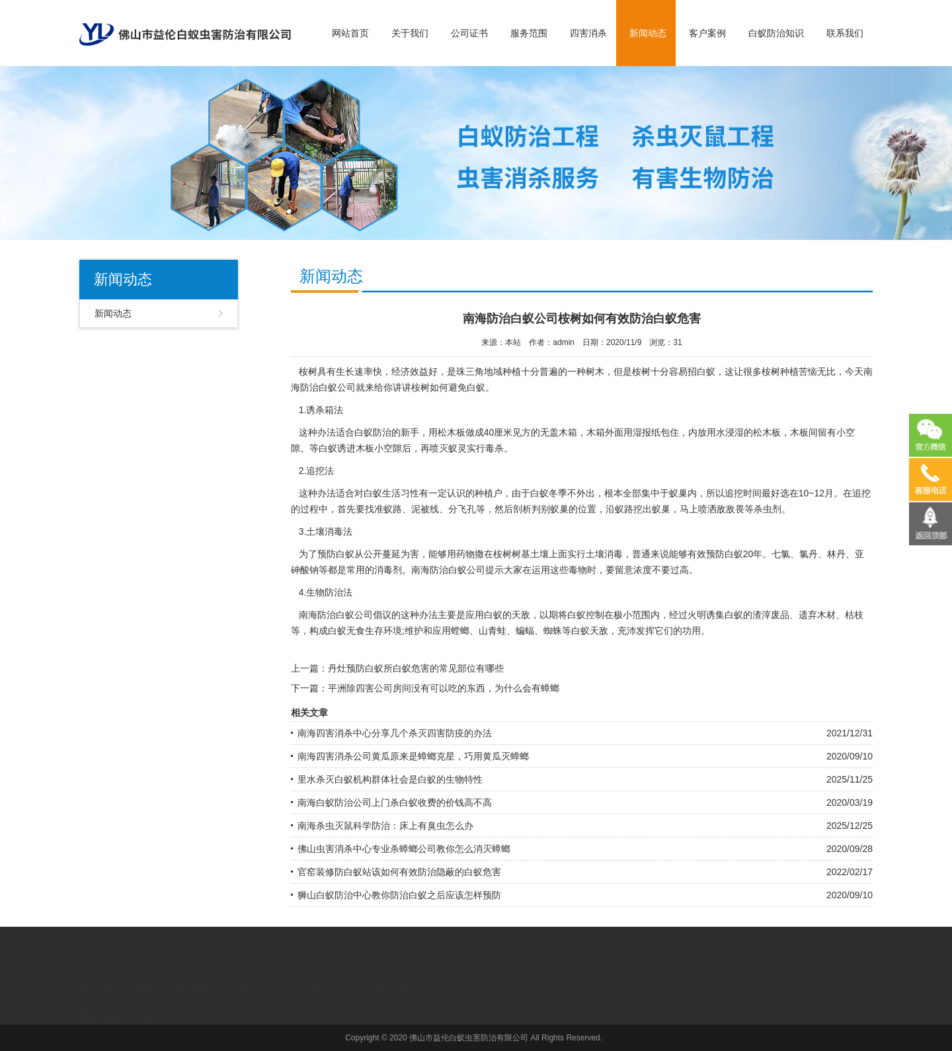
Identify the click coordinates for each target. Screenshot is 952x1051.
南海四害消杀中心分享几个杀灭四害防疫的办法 (395, 733)
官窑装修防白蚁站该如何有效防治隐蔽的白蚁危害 (399, 872)
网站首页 (350, 33)
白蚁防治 (372, 432)
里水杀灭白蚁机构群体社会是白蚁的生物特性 (390, 779)
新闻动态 (647, 33)
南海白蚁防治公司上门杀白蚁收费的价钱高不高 (395, 802)
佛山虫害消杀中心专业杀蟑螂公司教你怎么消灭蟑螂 (404, 848)
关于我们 (409, 33)
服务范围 (528, 33)
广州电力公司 (162, 1007)
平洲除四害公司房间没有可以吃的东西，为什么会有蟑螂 (443, 688)
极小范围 (632, 614)
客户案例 (707, 33)
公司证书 (469, 33)
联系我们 (844, 33)
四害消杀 (588, 33)
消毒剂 (388, 569)
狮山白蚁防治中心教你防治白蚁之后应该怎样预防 (399, 895)
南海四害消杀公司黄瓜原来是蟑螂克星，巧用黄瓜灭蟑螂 (413, 756)
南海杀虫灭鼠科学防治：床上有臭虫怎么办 (385, 825)
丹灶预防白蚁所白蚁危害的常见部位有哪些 (416, 668)
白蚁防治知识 (776, 33)
